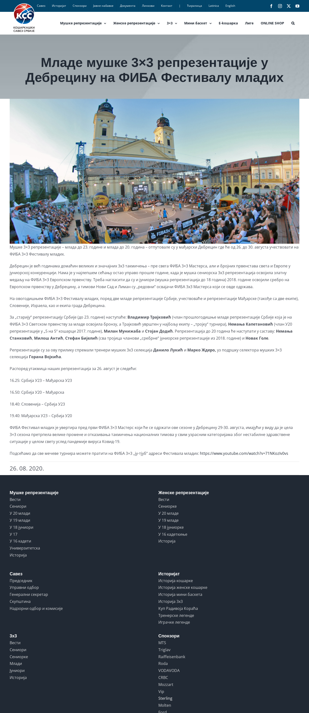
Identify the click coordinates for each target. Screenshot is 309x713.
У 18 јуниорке (171, 527)
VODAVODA (169, 670)
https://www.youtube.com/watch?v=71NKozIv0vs (244, 453)
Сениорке (167, 506)
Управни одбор (24, 587)
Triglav (164, 649)
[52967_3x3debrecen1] (154, 171)
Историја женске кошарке (182, 587)
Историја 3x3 (170, 601)
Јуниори (17, 670)
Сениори (18, 506)
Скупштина (20, 601)
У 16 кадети (20, 541)
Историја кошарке (175, 580)
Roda (163, 663)
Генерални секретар (29, 594)
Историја (18, 555)
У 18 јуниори (21, 527)
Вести (15, 499)
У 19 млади (20, 520)
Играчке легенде (174, 622)
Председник (21, 580)
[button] (293, 23)
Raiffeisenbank (171, 656)
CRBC (163, 677)
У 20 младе (168, 513)
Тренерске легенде (176, 615)
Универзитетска (25, 548)
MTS (162, 642)
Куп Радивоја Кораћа (178, 608)
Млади (16, 663)
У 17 (13, 534)
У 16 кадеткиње (172, 534)
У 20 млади (20, 513)
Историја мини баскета (180, 594)
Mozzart (165, 684)
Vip (161, 691)
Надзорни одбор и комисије (36, 608)
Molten (164, 705)
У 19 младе (168, 520)
